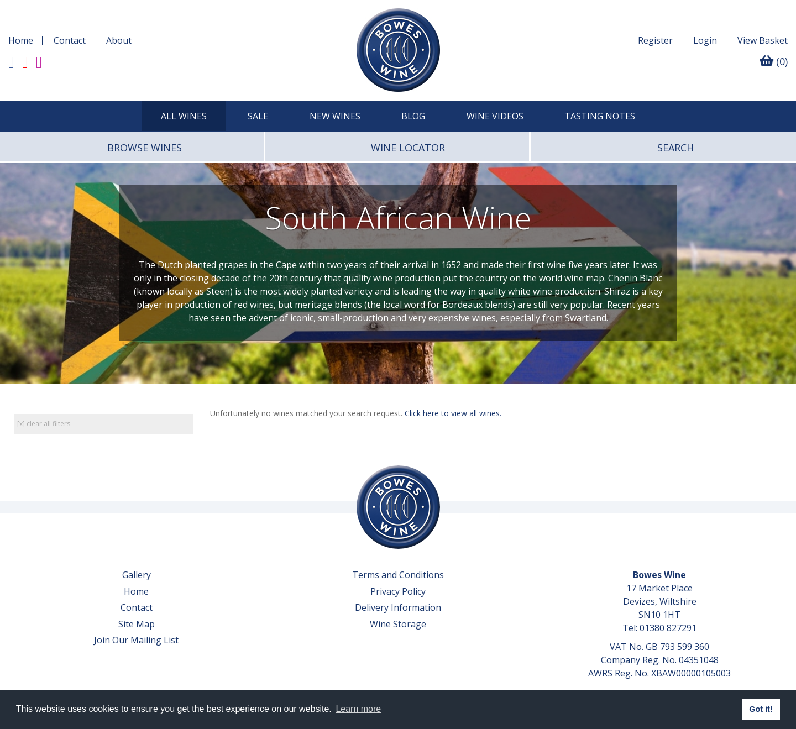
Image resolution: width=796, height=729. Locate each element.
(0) (774, 61)
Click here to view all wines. (453, 413)
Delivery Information (398, 607)
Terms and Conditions (398, 575)
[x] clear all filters (43, 423)
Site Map (136, 624)
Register (655, 40)
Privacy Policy (398, 591)
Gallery (136, 575)
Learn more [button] (358, 709)
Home (20, 40)
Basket (762, 40)
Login (705, 40)
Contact (70, 40)
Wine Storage (398, 624)
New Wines (335, 116)
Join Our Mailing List (136, 640)
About (119, 40)
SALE (258, 116)
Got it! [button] (760, 709)
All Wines (184, 116)
